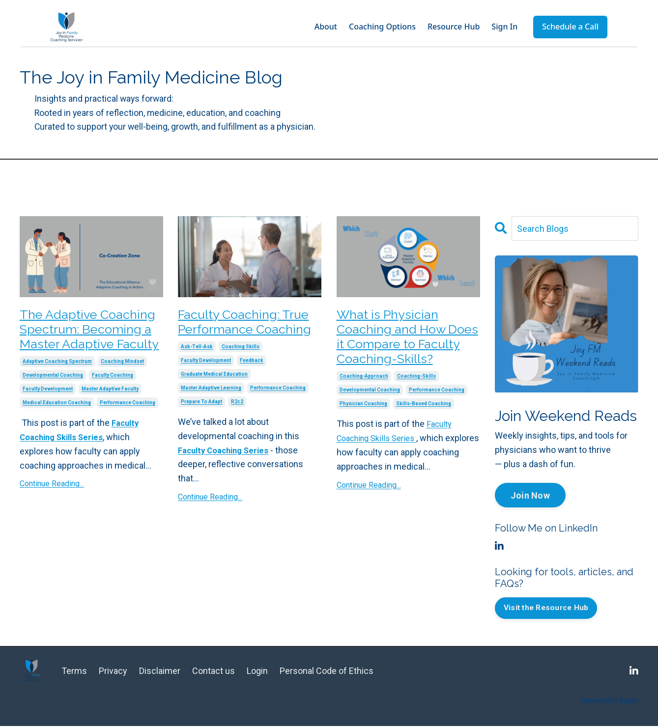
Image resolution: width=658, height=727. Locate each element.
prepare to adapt (201, 425)
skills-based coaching (423, 433)
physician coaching (363, 433)
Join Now (530, 496)
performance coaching (127, 429)
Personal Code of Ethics (326, 672)
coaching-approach (364, 406)
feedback (251, 384)
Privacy (113, 672)
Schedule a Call (570, 26)
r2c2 (237, 425)
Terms (74, 672)
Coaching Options (382, 26)
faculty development (48, 416)
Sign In (504, 26)
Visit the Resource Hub (549, 609)
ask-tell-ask (197, 370)
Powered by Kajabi (609, 702)
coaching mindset (122, 388)
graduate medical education (214, 398)
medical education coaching (57, 429)
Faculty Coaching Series (227, 474)
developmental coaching (53, 402)
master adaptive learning (211, 412)
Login (257, 672)
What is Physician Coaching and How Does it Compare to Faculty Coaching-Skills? (402, 351)
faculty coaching (112, 402)
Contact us (214, 672)
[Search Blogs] (575, 229)
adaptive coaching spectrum (57, 388)
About (326, 26)
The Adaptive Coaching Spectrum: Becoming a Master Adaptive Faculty (88, 343)
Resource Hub (454, 26)
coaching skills (240, 370)
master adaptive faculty (110, 416)
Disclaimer (159, 672)
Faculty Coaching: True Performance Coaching (239, 334)
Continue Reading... (52, 510)
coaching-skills (416, 406)
